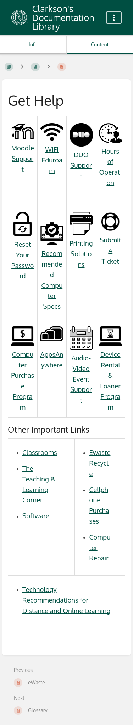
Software (35, 516)
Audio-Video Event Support (81, 379)
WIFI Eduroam (51, 160)
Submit (110, 240)
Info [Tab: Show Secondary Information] (33, 44)
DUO (81, 154)
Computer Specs (51, 295)
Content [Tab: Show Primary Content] (100, 44)
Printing (81, 243)
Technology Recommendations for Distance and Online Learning (66, 600)
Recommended (52, 246)
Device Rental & (110, 364)
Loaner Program (110, 396)
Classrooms (39, 452)
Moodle (22, 148)
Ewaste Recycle (99, 463)
